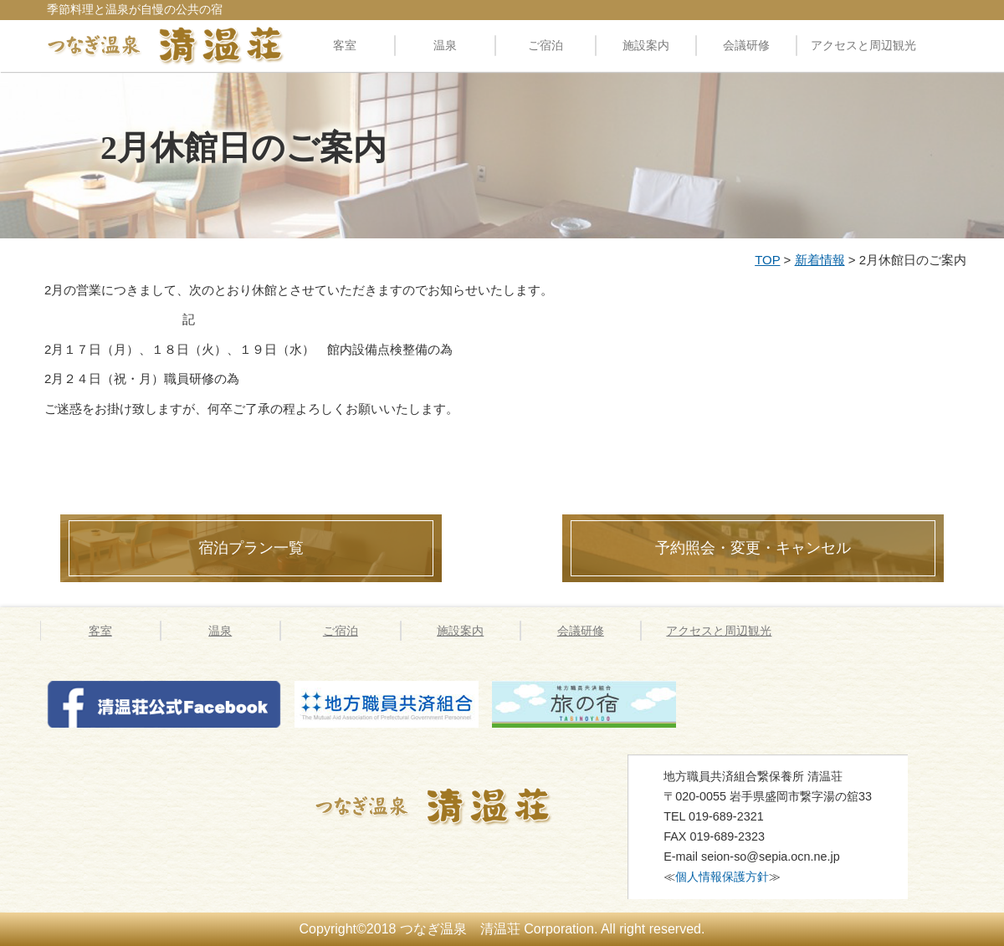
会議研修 (746, 45)
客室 (344, 45)
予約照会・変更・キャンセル (753, 547)
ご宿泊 (545, 45)
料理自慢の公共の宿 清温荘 (165, 45)
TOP (767, 260)
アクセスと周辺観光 (863, 45)
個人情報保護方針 (722, 876)
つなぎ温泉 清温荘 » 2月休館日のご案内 (454, 806)
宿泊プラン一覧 (251, 547)
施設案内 (645, 45)
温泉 (445, 45)
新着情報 (820, 260)
